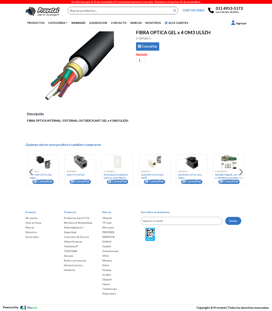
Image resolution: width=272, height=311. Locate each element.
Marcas (136, 22)
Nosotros (153, 22)
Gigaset (107, 279)
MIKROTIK (108, 236)
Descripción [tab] (35, 113)
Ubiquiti (107, 218)
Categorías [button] (56, 22)
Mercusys (108, 227)
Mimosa (107, 260)
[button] (238, 23)
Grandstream (110, 251)
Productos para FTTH (76, 218)
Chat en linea (33, 222)
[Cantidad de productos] (141, 60)
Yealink (106, 246)
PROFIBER (108, 232)
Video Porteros (73, 241)
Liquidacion (98, 22)
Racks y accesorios (75, 260)
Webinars (78, 22)
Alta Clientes (176, 22)
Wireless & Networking (78, 222)
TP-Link (106, 222)
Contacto (119, 22)
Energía (68, 255)
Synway (106, 270)
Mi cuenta (31, 218)
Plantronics (109, 293)
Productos (35, 22)
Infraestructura (73, 265)
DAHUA (106, 241)
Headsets (69, 270)
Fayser (106, 284)
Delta (105, 265)
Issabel (106, 274)
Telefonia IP (71, 246)
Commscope (109, 288)
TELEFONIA (70, 251)
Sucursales (32, 236)
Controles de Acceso (76, 236)
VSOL (105, 255)
